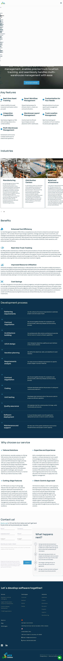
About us (3, 618)
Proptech (44, 607)
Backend (23, 598)
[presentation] (11, 553)
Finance (43, 598)
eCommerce (44, 601)
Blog (2, 621)
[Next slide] (4, 210)
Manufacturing (45, 613)
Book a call (4, 521)
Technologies (4, 624)
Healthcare (44, 595)
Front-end (23, 595)
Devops (23, 604)
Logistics (44, 610)
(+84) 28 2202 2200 (31, 638)
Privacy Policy (43, 654)
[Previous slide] (1, 210)
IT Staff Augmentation (6, 609)
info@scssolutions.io (31, 635)
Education (44, 604)
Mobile (23, 601)
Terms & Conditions (54, 654)
